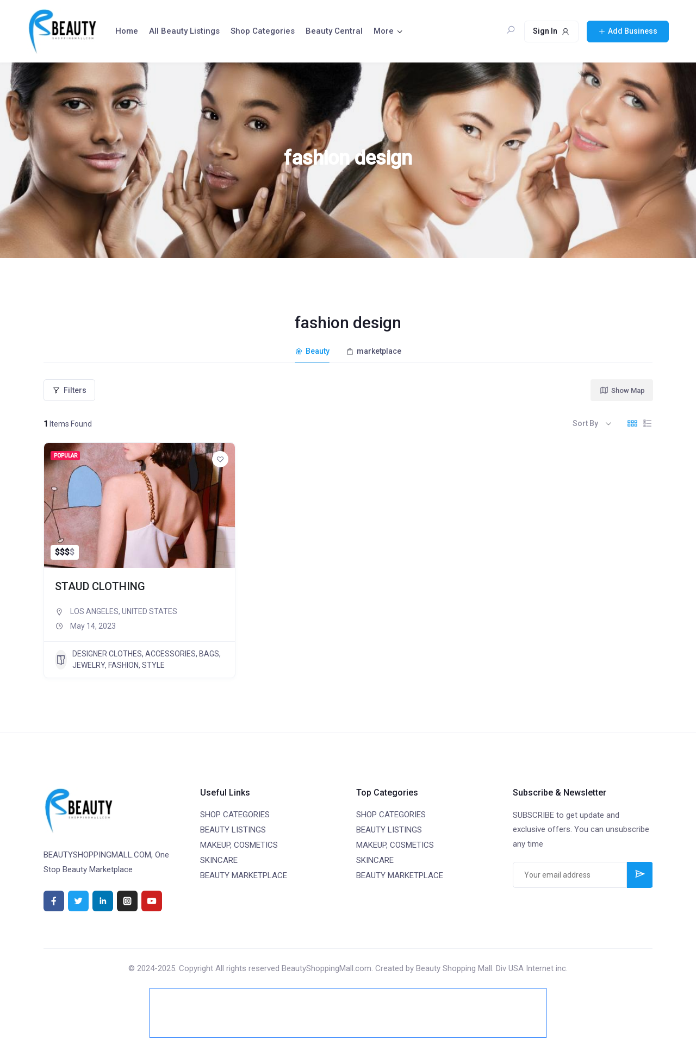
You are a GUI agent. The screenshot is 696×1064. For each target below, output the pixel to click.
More (384, 31)
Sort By (585, 423)
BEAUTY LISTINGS (233, 830)
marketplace (373, 351)
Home (126, 31)
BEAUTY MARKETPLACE (243, 875)
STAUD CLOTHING (100, 586)
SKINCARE (219, 860)
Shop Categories (263, 31)
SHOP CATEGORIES (235, 814)
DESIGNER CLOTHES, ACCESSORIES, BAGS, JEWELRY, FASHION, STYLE (138, 659)
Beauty (312, 351)
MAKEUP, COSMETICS (239, 845)
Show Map (622, 390)
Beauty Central (334, 31)
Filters (69, 390)
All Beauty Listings (184, 31)
